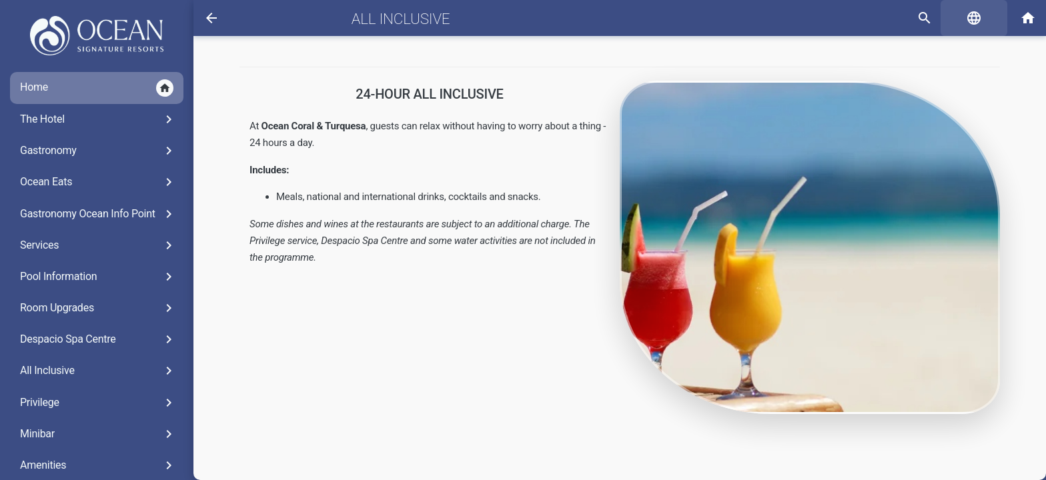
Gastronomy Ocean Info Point (98, 214)
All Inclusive (98, 371)
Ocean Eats (98, 182)
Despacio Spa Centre (98, 339)
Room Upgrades (98, 308)
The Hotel (98, 119)
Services (98, 245)
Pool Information (98, 277)
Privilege (98, 403)
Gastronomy (98, 151)
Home (96, 88)
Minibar (98, 434)
